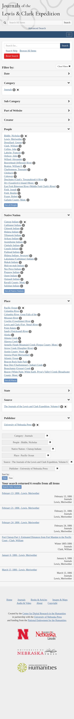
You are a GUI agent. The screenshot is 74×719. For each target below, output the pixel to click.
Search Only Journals (12, 487)
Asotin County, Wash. (14, 351)
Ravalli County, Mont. (14, 282)
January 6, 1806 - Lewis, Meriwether (19, 555)
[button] (47, 435)
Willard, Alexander (13, 159)
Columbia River (11, 311)
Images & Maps (60, 599)
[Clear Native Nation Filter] (25, 222)
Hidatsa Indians (11, 232)
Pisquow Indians (12, 272)
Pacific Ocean (10, 308)
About (39, 603)
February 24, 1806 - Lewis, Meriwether (20, 522)
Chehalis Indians (12, 245)
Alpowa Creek (11, 341)
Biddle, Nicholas (12, 135)
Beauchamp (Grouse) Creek (17, 368)
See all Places (10, 380)
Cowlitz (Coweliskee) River (17, 321)
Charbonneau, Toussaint (15, 169)
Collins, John (10, 149)
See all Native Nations (14, 291)
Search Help (11, 51)
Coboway (8, 176)
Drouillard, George (13, 142)
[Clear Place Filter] (23, 308)
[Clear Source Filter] (65, 406)
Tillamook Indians (12, 235)
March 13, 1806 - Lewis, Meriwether (19, 569)
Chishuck (8, 173)
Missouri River (11, 318)
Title (5, 478)
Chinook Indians (12, 228)
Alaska (7, 334)
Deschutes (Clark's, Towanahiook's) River (24, 179)
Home (9, 599)
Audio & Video (24, 603)
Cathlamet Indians (12, 225)
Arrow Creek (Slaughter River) (18, 348)
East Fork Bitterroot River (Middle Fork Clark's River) (30, 186)
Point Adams (10, 328)
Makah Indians (11, 262)
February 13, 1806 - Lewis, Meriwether (20, 493)
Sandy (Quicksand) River (16, 331)
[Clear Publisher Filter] (37, 425)
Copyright (52, 603)
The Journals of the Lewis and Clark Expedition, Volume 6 (32, 406)
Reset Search (12, 56)
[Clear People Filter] (26, 136)
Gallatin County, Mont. (15, 200)
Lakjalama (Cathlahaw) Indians (19, 259)
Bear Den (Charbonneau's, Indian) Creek (23, 365)
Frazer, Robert (11, 196)
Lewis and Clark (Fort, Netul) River (21, 324)
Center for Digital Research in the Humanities (44, 613)
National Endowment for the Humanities (47, 620)
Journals (8, 89)
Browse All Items (28, 50)
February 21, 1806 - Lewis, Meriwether (20, 508)
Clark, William (11, 146)
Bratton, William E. (13, 166)
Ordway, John (10, 156)
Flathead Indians (12, 252)
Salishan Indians (12, 285)
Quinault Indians (12, 279)
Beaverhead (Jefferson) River (18, 162)
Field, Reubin (10, 193)
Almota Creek (10, 338)
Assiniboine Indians (13, 242)
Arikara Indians (11, 238)
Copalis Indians (11, 248)
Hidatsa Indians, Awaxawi (16, 255)
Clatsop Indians (11, 221)
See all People (11, 205)
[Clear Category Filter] (18, 90)
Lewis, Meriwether (13, 139)
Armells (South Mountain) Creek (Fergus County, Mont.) (31, 344)
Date (11, 478)
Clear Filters (64, 66)
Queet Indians (10, 275)
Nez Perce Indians (12, 269)
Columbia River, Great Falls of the (20, 314)
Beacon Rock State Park (15, 361)
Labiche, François (12, 152)
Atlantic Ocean (11, 358)
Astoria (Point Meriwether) (17, 355)
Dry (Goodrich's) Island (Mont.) (19, 183)
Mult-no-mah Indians (14, 265)
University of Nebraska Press (18, 424)
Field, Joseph (10, 189)
